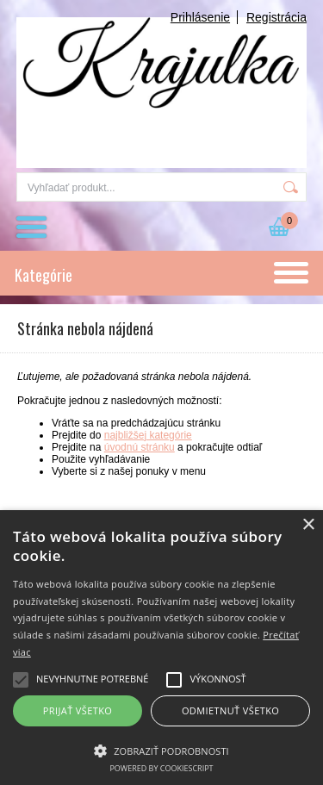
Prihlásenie (200, 17)
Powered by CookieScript (161, 768)
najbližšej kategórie (148, 435)
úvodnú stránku (139, 447)
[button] (161, 749)
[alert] (161, 647)
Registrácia (276, 17)
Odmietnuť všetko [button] (230, 710)
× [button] (307, 525)
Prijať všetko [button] (78, 710)
